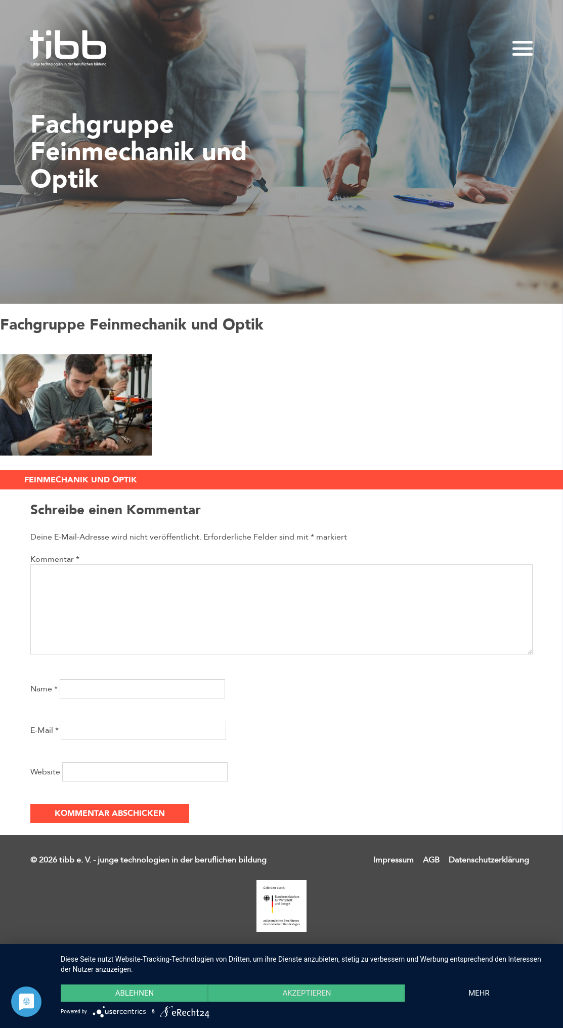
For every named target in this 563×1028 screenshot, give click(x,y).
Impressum (393, 860)
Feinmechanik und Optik (80, 479)
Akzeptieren (306, 993)
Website (45, 771)
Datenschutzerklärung (489, 860)
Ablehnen (134, 993)
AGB (431, 860)
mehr (479, 993)
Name (44, 688)
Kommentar (54, 559)
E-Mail (44, 730)
